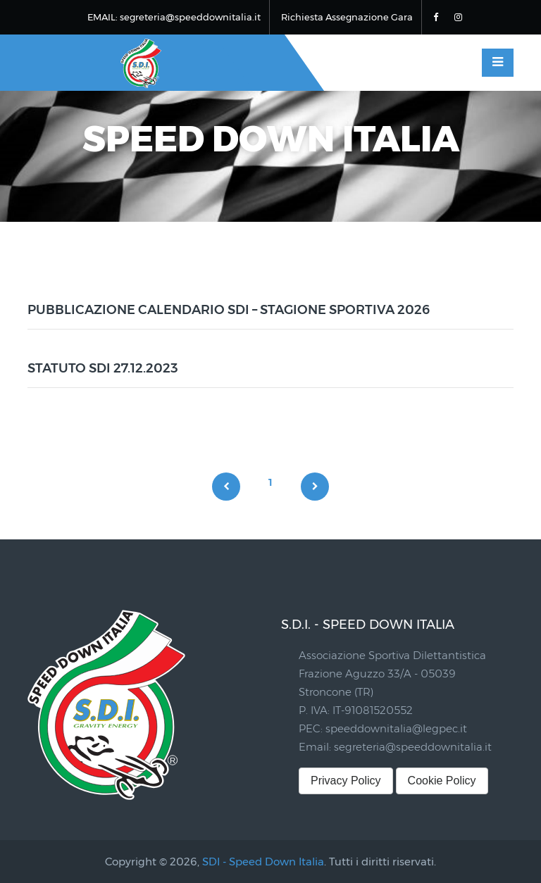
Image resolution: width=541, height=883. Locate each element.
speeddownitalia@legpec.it (396, 728)
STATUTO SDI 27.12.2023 (102, 368)
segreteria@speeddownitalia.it (413, 746)
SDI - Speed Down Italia (263, 861)
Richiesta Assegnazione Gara (347, 17)
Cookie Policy (442, 781)
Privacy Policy (346, 781)
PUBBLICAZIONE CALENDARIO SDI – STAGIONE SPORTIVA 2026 (228, 310)
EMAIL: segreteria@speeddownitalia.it (174, 17)
